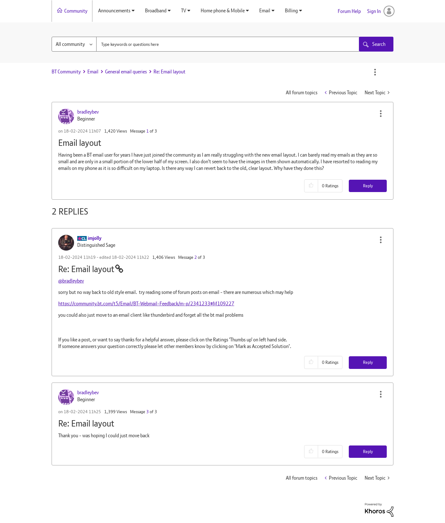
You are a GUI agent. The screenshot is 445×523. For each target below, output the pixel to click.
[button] (381, 114)
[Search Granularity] (74, 44)
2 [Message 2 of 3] (195, 257)
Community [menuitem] (75, 11)
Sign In (374, 11)
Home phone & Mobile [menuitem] (223, 10)
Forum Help (349, 11)
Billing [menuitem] (291, 10)
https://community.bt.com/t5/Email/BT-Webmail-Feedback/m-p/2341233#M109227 (146, 303)
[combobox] (228, 44)
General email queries (126, 71)
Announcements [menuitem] (114, 10)
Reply (368, 186)
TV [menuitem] (183, 10)
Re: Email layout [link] (169, 71)
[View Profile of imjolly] (95, 238)
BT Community (66, 71)
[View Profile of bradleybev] (88, 112)
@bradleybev (71, 280)
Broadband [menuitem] (155, 10)
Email (92, 71)
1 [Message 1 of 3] (147, 131)
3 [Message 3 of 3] (147, 411)
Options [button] (375, 72)
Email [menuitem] (264, 10)
